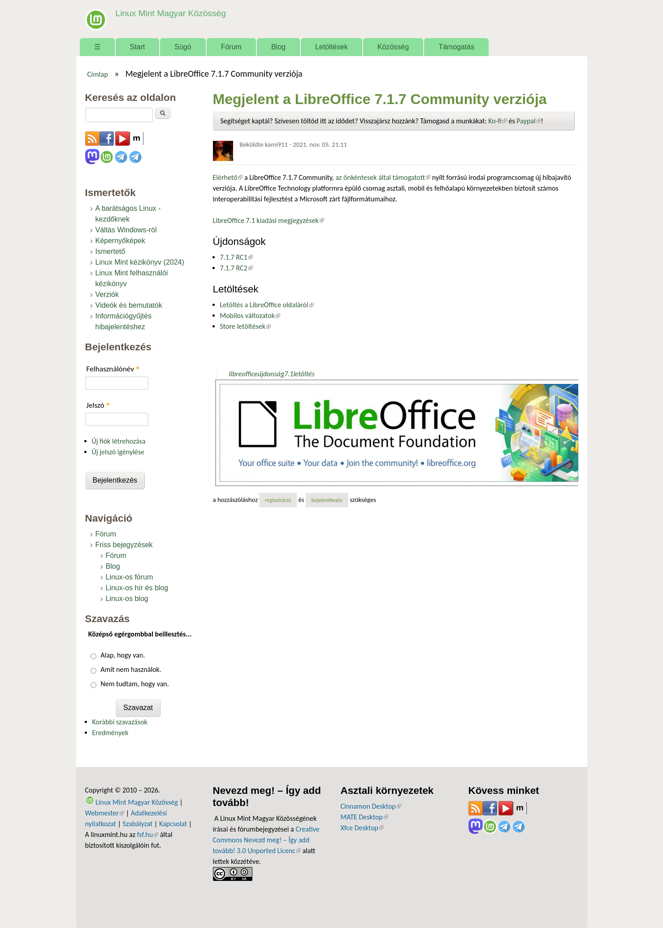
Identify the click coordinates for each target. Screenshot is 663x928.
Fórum (231, 47)
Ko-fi (497, 121)
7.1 (288, 374)
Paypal (528, 121)
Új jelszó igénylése (118, 452)
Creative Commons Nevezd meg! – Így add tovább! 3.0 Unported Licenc (266, 840)
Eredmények (110, 732)
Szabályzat (138, 823)
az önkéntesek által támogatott (382, 177)
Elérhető (228, 177)
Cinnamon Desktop (371, 806)
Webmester (105, 813)
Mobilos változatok (250, 315)
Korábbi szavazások (119, 722)
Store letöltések (245, 326)
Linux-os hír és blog (137, 588)
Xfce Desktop (362, 827)
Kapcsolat (173, 823)
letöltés (303, 374)
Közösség (393, 47)
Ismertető (110, 251)
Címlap (97, 74)
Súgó (182, 47)
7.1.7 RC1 (236, 257)
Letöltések (331, 47)
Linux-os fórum (129, 577)
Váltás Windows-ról (126, 230)
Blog (278, 47)
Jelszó (98, 405)
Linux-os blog (127, 598)
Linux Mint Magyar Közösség (171, 13)
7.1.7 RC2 (236, 268)
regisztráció (278, 500)
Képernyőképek (120, 240)
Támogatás (456, 47)
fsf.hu (147, 834)
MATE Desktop (364, 817)
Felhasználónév (113, 369)
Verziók (107, 294)
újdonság (271, 374)
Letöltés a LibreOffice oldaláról (267, 305)
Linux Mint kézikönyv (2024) (139, 262)
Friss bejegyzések (124, 545)
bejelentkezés (327, 500)
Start (137, 47)
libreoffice (243, 374)
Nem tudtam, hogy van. (134, 684)
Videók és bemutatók (128, 305)
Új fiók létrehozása (119, 441)
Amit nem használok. (130, 669)
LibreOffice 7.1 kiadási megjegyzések (268, 220)
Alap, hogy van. (122, 655)
